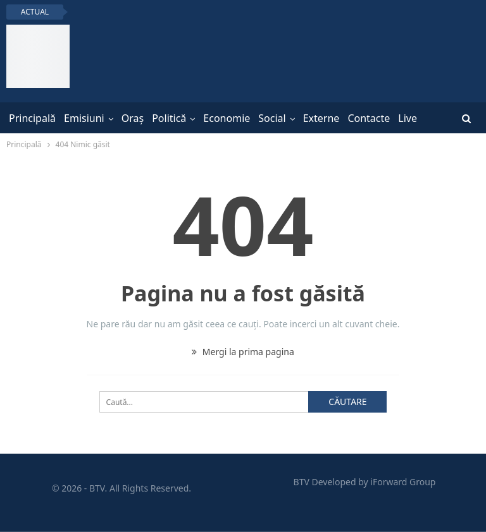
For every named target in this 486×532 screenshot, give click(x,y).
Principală (32, 118)
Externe (321, 118)
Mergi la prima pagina (243, 352)
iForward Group (402, 482)
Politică (169, 118)
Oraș (133, 118)
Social (271, 118)
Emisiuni (84, 118)
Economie (226, 118)
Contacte (368, 118)
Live (407, 118)
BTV (301, 482)
